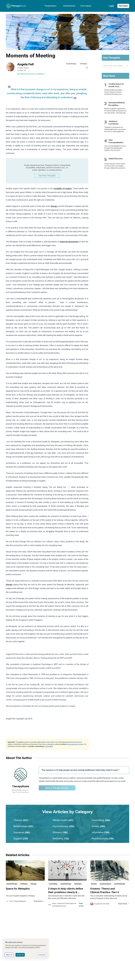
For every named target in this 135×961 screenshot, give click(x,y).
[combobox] (115, 66)
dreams (94, 884)
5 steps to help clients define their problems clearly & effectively (65, 892)
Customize (41, 955)
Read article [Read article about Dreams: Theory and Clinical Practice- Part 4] (123, 904)
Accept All (20, 955)
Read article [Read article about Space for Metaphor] (39, 901)
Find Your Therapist (46, 176)
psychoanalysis (105, 884)
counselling (53, 884)
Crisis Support (85, 6)
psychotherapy (12, 884)
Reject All (9, 955)
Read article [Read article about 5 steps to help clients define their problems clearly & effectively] (83, 904)
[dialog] (26, 948)
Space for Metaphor (18, 888)
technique (23, 884)
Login (111, 6)
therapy (54, 206)
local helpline (48, 746)
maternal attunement (69, 242)
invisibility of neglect (63, 188)
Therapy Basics (51, 6)
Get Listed (123, 6)
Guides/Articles (70, 6)
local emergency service (76, 744)
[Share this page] (86, 67)
